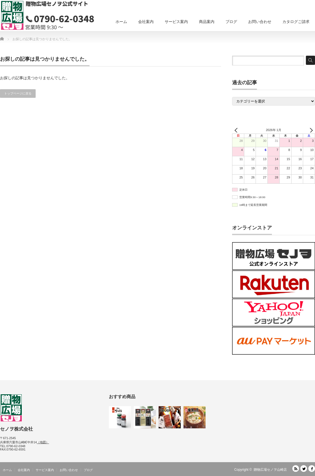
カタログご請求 (295, 21)
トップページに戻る (18, 93)
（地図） (43, 442)
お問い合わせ (259, 21)
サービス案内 (176, 21)
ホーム (121, 21)
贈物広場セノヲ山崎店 (270, 470)
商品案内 (206, 21)
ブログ (231, 21)
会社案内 (146, 21)
